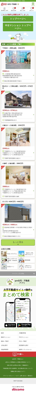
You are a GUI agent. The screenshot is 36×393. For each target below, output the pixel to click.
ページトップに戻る (18, 273)
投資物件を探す (23, 345)
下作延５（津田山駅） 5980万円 (13, 48)
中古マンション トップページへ (18, 27)
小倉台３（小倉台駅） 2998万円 (13, 125)
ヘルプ (16, 375)
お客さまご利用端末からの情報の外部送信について (17, 362)
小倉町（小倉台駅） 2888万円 (12, 163)
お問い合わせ (23, 375)
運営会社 (30, 375)
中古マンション (23, 337)
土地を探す (4, 345)
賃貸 (2, 333)
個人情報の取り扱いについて (25, 368)
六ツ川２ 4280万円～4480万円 (13, 201)
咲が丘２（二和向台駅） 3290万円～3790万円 (17, 87)
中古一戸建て (23, 341)
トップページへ (18, 18)
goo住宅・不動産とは (17, 359)
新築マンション (5, 337)
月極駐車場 (22, 333)
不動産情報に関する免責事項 (10, 368)
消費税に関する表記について (17, 371)
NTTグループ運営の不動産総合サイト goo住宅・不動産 (13, 0)
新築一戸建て (5, 341)
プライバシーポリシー (8, 375)
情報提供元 (25, 365)
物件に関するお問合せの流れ (14, 365)
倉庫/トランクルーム (25, 349)
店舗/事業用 (4, 349)
